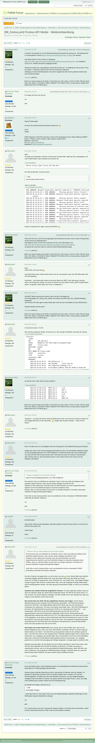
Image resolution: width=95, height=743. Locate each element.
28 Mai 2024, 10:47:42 (30, 91)
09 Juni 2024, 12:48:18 (30, 516)
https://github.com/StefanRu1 (35, 142)
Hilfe (64, 740)
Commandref (63, 13)
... (25, 43)
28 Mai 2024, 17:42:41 (30, 235)
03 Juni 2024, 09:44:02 (30, 470)
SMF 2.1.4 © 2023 (7, 740)
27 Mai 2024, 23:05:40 (30, 49)
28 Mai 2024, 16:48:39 (30, 151)
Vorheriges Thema (71, 37)
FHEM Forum (15, 12)
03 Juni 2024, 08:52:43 (30, 443)
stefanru (10, 118)
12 (26, 43)
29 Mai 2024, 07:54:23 (30, 264)
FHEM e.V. (88, 13)
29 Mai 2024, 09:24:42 (30, 324)
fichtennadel (12, 49)
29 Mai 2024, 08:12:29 (30, 292)
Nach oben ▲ (89, 740)
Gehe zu (62, 728)
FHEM (53, 13)
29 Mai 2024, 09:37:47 (30, 377)
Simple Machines (16, 740)
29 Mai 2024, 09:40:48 (30, 415)
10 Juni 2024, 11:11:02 (30, 547)
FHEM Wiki (76, 13)
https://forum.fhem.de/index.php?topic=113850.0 (57, 55)
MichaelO (11, 151)
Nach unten (8, 43)
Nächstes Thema (85, 37)
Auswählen (32, 163)
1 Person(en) (27, 77)
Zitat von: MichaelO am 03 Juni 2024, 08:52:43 (42, 475)
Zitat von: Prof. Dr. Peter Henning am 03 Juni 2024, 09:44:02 (46, 551)
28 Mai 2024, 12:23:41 (30, 117)
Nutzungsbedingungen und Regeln (76, 740)
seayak (10, 516)
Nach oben (7, 719)
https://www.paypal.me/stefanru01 (42, 144)
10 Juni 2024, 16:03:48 (30, 662)
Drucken (88, 43)
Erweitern (39, 187)
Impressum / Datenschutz (36, 13)
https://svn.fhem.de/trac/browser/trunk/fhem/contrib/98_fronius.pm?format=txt (50, 61)
